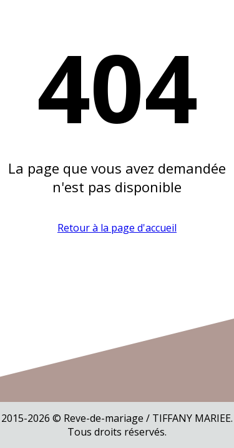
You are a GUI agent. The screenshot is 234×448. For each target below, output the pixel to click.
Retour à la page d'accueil (117, 228)
